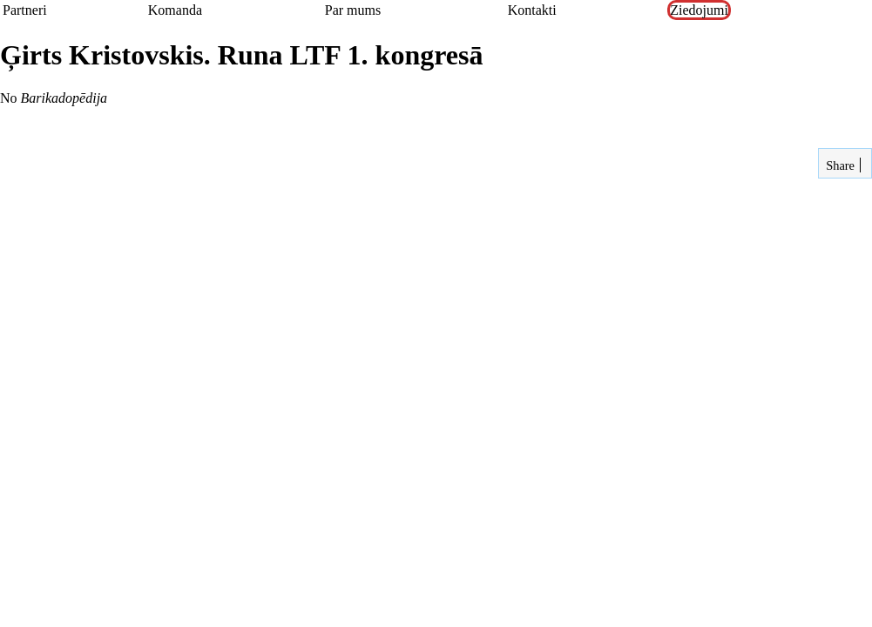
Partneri (25, 10)
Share (839, 165)
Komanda (175, 10)
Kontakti (532, 10)
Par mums (353, 10)
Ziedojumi (699, 10)
